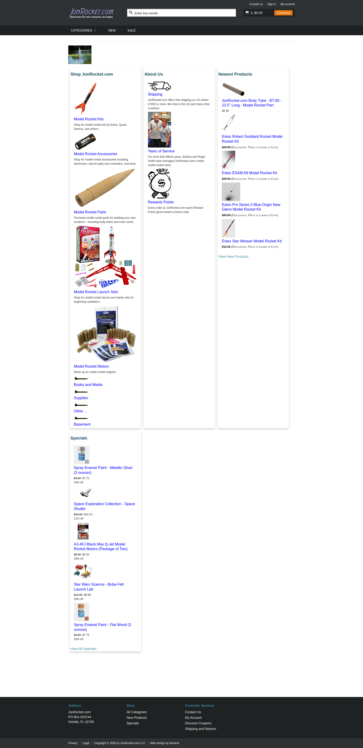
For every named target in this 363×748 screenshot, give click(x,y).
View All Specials (83, 649)
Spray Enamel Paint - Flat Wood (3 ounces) (102, 627)
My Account (193, 717)
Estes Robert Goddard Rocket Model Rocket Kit (252, 139)
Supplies (81, 398)
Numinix (174, 743)
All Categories (137, 712)
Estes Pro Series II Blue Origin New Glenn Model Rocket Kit (251, 207)
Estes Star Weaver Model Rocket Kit (252, 241)
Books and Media (88, 385)
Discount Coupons (198, 723)
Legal (85, 743)
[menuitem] (84, 30)
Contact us (256, 4)
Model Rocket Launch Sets (96, 292)
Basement (82, 424)
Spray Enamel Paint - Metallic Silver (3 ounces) (103, 470)
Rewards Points (161, 202)
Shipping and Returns (200, 729)
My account (288, 4)
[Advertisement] (181, 681)
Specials (133, 723)
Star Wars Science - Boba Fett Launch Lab (99, 586)
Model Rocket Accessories (95, 154)
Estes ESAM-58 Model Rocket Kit (249, 173)
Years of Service (161, 151)
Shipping (155, 94)
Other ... (80, 411)
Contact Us (193, 712)
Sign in (271, 4)
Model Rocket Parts (90, 212)
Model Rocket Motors (91, 366)
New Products (137, 717)
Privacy (72, 743)
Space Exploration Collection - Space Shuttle (104, 506)
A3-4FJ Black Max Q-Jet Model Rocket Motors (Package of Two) (101, 546)
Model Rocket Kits (89, 119)
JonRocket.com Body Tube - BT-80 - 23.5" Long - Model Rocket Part (252, 103)
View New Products (233, 256)
